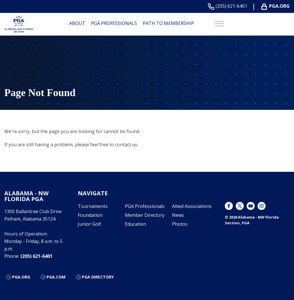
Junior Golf (89, 224)
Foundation (90, 215)
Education (135, 224)
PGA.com (56, 277)
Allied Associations (192, 206)
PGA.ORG (277, 6)
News (178, 215)
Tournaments (93, 206)
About (77, 23)
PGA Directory (98, 277)
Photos (179, 224)
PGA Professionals (114, 23)
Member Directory (145, 215)
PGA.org (21, 277)
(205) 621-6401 (228, 6)
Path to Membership (168, 23)
